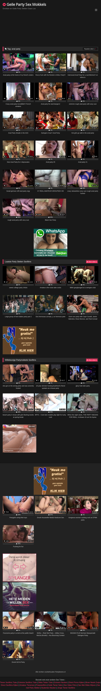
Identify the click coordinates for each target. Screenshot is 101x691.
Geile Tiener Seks (55, 685)
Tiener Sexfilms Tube (8, 682)
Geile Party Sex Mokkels (24, 4)
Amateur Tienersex (27, 685)
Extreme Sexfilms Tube (27, 682)
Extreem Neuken (60, 682)
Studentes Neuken (48, 688)
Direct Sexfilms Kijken (9, 685)
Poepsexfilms (41, 685)
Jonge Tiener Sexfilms (66, 688)
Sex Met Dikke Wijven (87, 685)
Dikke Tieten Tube (45, 682)
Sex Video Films (70, 685)
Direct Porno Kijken (76, 682)
